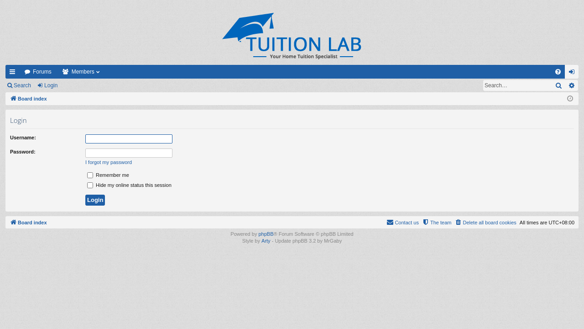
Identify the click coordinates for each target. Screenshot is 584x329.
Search (22, 85)
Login (50, 85)
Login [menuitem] (574, 74)
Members (83, 72)
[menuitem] (558, 72)
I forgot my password (108, 162)
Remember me (108, 175)
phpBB (265, 234)
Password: (23, 151)
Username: (23, 137)
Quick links (14, 74)
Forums (42, 72)
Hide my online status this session (129, 185)
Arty (266, 241)
